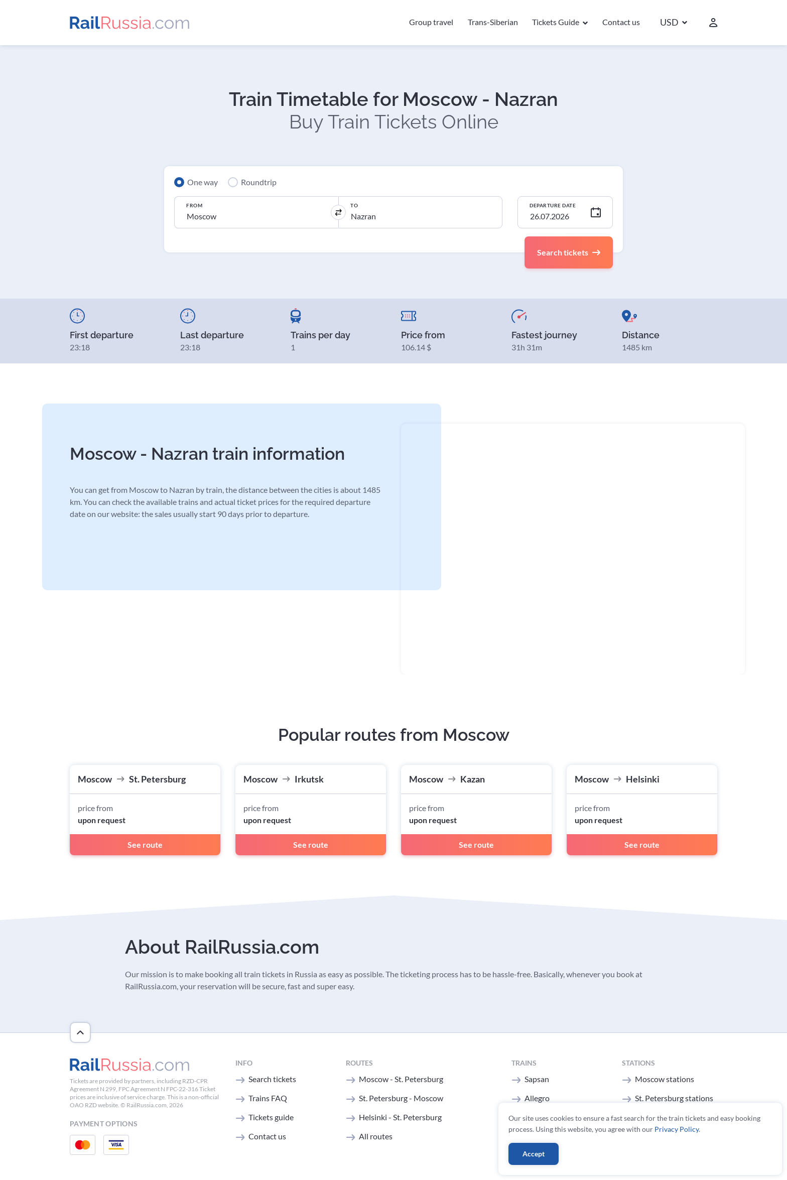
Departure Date (553, 205)
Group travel (431, 22)
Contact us (621, 22)
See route (145, 844)
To (354, 205)
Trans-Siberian (493, 22)
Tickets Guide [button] (556, 22)
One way (202, 182)
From (194, 205)
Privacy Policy (676, 1129)
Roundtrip (259, 182)
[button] (673, 23)
